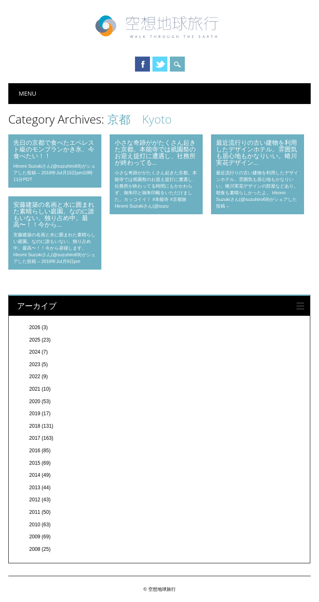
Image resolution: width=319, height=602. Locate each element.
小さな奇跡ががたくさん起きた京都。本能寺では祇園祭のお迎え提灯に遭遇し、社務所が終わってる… (155, 152)
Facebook (142, 64)
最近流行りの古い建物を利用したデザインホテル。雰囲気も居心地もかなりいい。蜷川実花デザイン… (256, 152)
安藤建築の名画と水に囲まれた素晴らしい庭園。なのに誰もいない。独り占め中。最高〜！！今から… (53, 214)
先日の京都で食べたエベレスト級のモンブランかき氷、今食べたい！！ (53, 149)
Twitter (159, 64)
